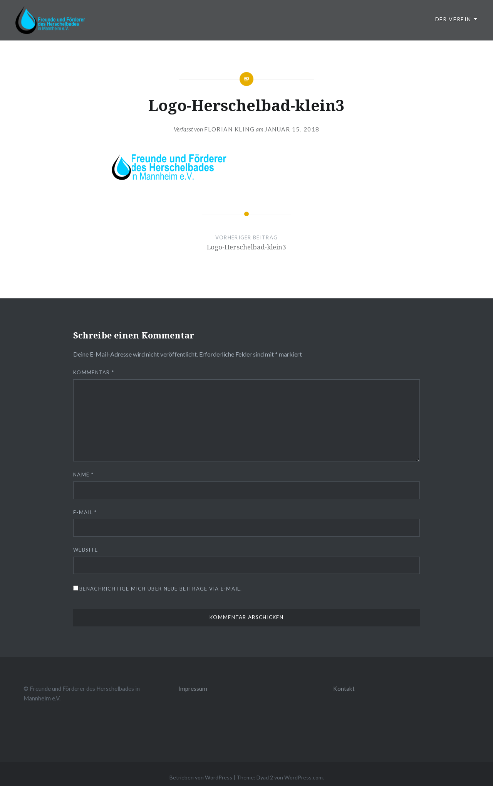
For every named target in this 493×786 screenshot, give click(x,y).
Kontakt (344, 688)
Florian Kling (229, 129)
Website (85, 550)
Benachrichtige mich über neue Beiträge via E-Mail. (160, 589)
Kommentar (93, 372)
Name (83, 474)
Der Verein (453, 19)
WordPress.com (303, 777)
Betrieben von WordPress (200, 777)
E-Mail (85, 512)
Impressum (192, 688)
